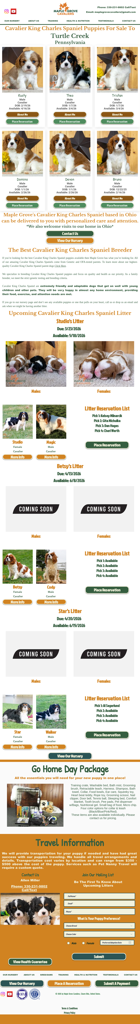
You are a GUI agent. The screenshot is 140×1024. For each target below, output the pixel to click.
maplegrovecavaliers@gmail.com (115, 12)
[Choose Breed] (99, 926)
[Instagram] (6, 11)
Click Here (60, 266)
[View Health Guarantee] (30, 961)
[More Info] (17, 457)
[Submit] (99, 956)
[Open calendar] (130, 942)
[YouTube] (13, 11)
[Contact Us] (70, 233)
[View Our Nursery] (70, 240)
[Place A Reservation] (69, 983)
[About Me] (22, 114)
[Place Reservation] (22, 121)
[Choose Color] (99, 934)
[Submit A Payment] (117, 983)
